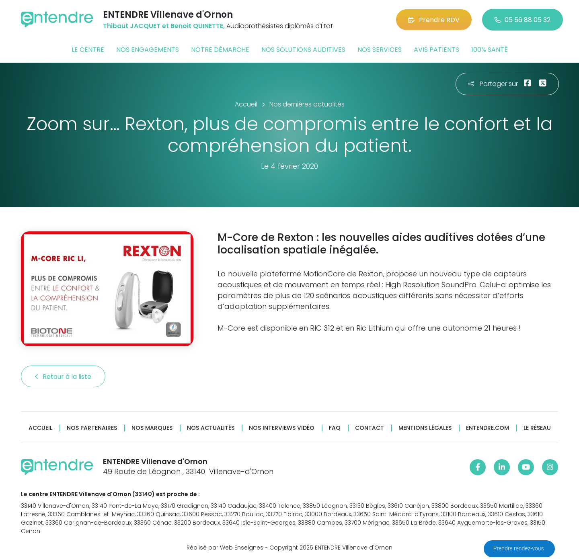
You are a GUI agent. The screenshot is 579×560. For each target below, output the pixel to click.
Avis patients (436, 49)
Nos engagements (147, 49)
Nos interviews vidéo (281, 428)
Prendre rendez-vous (519, 548)
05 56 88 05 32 (522, 20)
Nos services (379, 49)
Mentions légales (425, 428)
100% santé (489, 49)
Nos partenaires (92, 428)
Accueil (40, 428)
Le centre (88, 49)
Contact (369, 428)
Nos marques (151, 428)
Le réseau (537, 428)
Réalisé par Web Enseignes (225, 548)
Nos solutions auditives (303, 49)
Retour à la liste (63, 376)
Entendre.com (487, 428)
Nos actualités (210, 428)
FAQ (335, 428)
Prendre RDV (434, 20)
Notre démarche (220, 49)
